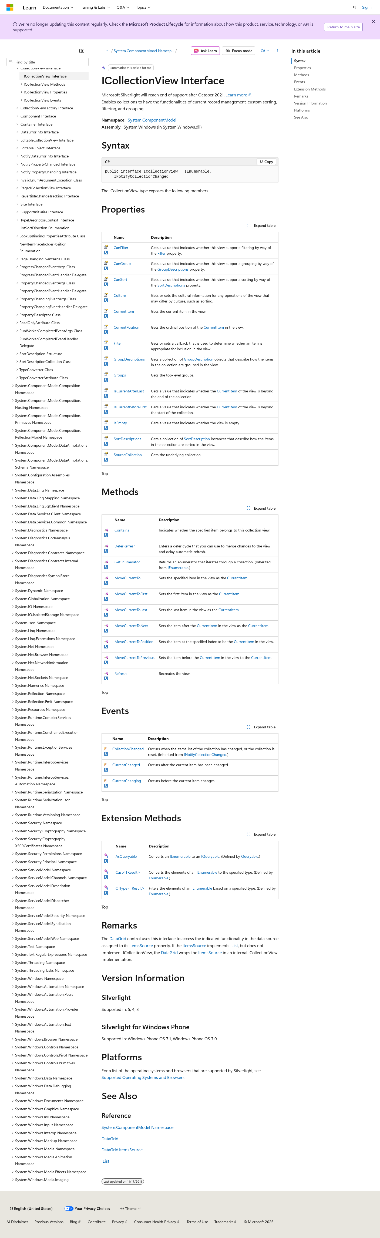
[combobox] (47, 62)
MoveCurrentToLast (131, 609)
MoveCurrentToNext (131, 625)
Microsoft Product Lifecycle (156, 24)
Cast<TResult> (128, 872)
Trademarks (223, 1221)
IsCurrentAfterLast (129, 390)
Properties (302, 67)
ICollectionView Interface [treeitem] (45, 76)
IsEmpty (120, 422)
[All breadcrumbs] (106, 50)
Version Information (310, 103)
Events (299, 81)
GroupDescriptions (173, 269)
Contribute (97, 1221)
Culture (120, 295)
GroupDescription (198, 359)
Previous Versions (49, 1221)
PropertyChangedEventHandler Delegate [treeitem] (52, 290)
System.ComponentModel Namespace (144, 50)
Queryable (249, 856)
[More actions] (277, 50)
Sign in (368, 7)
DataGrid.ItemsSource (122, 1149)
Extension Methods (310, 89)
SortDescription (197, 438)
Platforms (302, 110)
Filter (161, 253)
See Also (301, 117)
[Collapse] (82, 51)
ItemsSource (141, 945)
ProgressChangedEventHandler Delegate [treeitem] (52, 274)
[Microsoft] (10, 7)
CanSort (120, 279)
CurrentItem (124, 311)
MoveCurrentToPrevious (134, 657)
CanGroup (122, 263)
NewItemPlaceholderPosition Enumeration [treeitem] (42, 247)
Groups (120, 375)
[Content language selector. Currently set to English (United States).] (31, 1208)
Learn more (236, 94)
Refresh (121, 673)
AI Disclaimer (17, 1221)
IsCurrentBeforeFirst (130, 406)
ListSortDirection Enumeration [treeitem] (44, 227)
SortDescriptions (171, 285)
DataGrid (117, 938)
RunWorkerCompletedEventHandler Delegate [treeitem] (48, 342)
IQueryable (210, 856)
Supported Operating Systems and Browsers (143, 1077)
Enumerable (158, 877)
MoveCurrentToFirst (131, 593)
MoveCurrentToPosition (134, 641)
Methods (301, 74)
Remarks (301, 96)
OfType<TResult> (130, 888)
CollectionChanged (128, 748)
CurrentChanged (126, 764)
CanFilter (121, 247)
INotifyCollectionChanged (205, 754)
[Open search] (354, 7)
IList (234, 945)
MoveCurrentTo (127, 577)
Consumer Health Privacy (155, 1221)
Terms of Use (197, 1221)
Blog (73, 1221)
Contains (122, 530)
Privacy (118, 1221)
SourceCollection (128, 454)
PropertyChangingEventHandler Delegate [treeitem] (53, 306)
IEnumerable (178, 567)
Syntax (299, 60)
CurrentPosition (126, 327)
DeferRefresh (125, 546)
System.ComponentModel (152, 120)
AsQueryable (126, 856)
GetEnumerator (127, 561)
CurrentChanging (126, 780)
